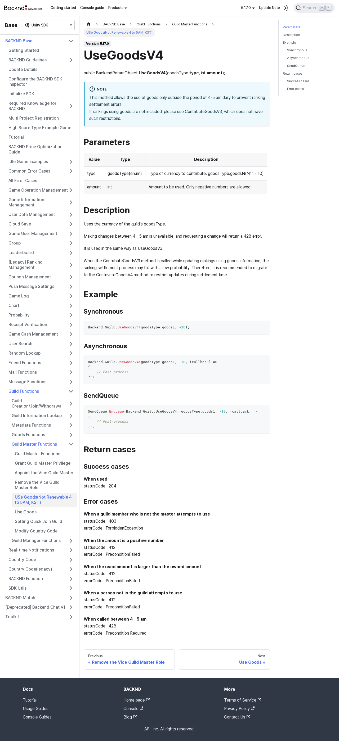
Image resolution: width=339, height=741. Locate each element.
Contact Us (237, 717)
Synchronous (297, 50)
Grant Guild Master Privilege (42, 463)
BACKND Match (20, 597)
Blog (130, 717)
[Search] (314, 8)
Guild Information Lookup (37, 415)
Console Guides (37, 717)
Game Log (18, 296)
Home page (136, 700)
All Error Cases (22, 180)
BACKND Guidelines (27, 59)
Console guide (92, 8)
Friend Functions (24, 362)
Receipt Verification (27, 324)
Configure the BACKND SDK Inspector (35, 81)
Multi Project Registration (33, 118)
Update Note (269, 8)
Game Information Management (26, 202)
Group (14, 243)
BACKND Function (25, 578)
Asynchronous (298, 58)
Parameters (291, 27)
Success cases (298, 81)
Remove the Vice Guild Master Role (37, 485)
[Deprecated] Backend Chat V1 (35, 607)
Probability (19, 315)
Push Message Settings (31, 286)
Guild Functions (23, 391)
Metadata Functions (31, 425)
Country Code (22, 559)
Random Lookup (24, 353)
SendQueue (296, 66)
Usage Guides (35, 708)
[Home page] (89, 24)
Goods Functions (28, 434)
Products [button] (115, 8)
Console (133, 708)
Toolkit (12, 616)
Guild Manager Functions (36, 540)
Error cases (295, 89)
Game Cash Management (33, 334)
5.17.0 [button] (246, 8)
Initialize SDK (21, 93)
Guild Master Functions (34, 444)
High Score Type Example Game (39, 127)
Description (291, 35)
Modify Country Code (36, 531)
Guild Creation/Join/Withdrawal (37, 403)
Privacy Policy (239, 708)
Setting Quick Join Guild (38, 521)
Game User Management (32, 233)
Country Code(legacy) (30, 569)
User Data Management (31, 214)
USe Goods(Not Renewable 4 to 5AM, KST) (43, 500)
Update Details (22, 69)
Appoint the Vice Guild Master (44, 472)
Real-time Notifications (31, 550)
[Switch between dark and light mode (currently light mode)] (286, 8)
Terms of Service (242, 700)
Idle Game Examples (28, 161)
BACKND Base (18, 40)
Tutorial (16, 137)
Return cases (292, 73)
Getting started (63, 8)
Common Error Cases (29, 171)
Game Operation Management (38, 190)
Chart (13, 305)
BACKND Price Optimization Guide (35, 149)
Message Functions (27, 381)
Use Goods (26, 511)
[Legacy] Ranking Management (25, 265)
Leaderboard (21, 252)
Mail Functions (22, 372)
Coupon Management (29, 276)
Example (289, 42)
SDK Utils (17, 588)
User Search (20, 343)
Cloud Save (19, 224)
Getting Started (23, 50)
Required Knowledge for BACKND (32, 106)
